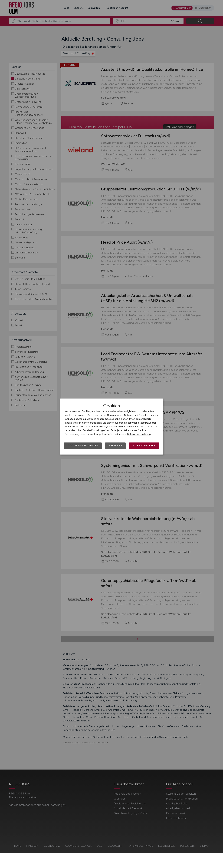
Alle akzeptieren (144, 445)
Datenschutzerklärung (139, 434)
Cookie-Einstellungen (83, 445)
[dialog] (111, 426)
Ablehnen (115, 445)
